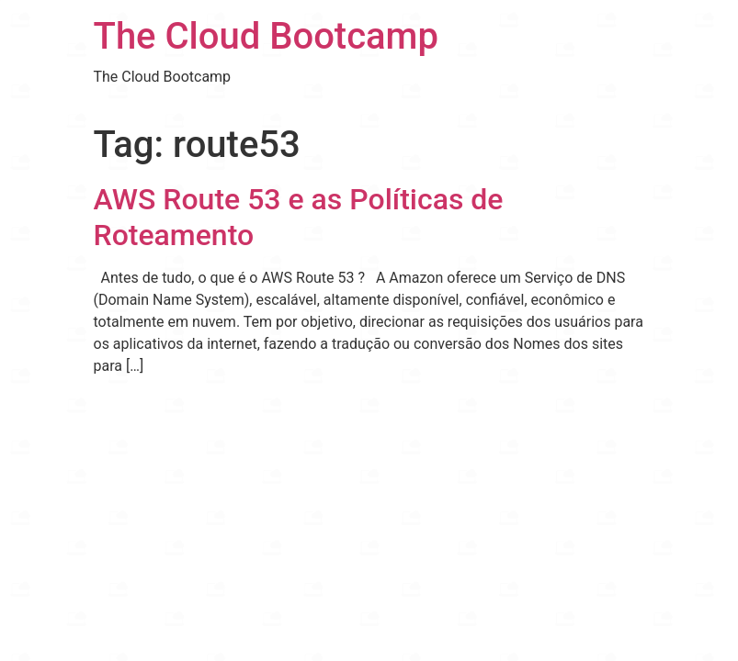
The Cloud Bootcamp (266, 36)
